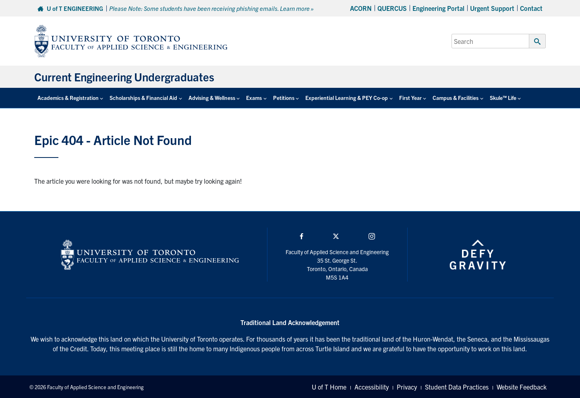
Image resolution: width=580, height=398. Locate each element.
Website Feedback (522, 387)
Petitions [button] (283, 97)
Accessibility (371, 387)
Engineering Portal (438, 8)
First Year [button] (410, 97)
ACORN (361, 8)
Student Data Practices (457, 387)
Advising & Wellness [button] (211, 97)
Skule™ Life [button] (503, 97)
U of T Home (329, 387)
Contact (531, 8)
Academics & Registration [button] (68, 97)
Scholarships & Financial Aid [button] (143, 97)
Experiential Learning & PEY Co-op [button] (346, 97)
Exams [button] (254, 97)
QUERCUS (392, 8)
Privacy (407, 387)
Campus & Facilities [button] (455, 97)
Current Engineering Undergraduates (124, 76)
